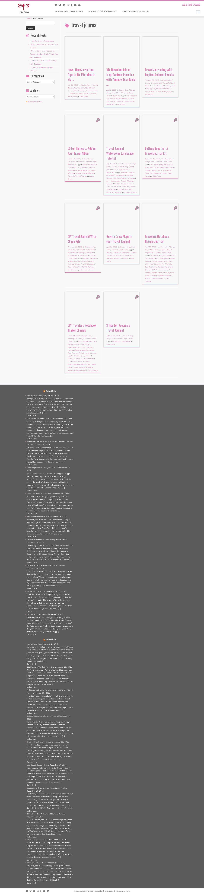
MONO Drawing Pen (157, 264)
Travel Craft (72, 176)
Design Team (72, 162)
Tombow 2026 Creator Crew (69, 11)
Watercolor (116, 96)
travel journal (72, 96)
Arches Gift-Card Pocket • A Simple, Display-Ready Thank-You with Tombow (44, 54)
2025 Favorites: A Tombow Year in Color (40, 419)
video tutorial (81, 370)
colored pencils (170, 86)
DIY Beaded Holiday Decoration (38, 591)
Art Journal (159, 86)
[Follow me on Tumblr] (72, 5)
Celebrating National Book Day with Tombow (42, 468)
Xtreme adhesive (157, 278)
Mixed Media (116, 93)
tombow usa (164, 270)
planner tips (79, 356)
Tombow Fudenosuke (75, 361)
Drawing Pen (164, 258)
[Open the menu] (198, 12)
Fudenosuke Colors (75, 94)
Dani (173, 255)
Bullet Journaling (79, 91)
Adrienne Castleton (128, 172)
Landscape (131, 178)
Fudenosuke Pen (74, 347)
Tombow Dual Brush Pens (123, 184)
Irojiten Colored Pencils (161, 89)
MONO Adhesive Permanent (164, 167)
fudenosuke (85, 344)
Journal (154, 261)
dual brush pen (131, 96)
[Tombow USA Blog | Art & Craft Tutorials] (23, 8)
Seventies (120, 101)
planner (70, 350)
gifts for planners (87, 347)
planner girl (86, 353)
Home (28, 18)
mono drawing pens (113, 181)
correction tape (92, 91)
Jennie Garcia (92, 164)
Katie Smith (83, 96)
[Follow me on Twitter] (61, 5)
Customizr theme (124, 891)
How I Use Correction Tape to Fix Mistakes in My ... (81, 75)
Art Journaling (166, 80)
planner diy (77, 353)
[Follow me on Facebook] (65, 5)
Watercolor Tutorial (113, 192)
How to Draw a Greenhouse (42, 41)
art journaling (165, 255)
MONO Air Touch (90, 94)
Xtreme (148, 278)
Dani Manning (150, 258)
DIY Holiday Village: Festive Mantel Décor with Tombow (46, 566)
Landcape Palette (120, 178)
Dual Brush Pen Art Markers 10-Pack (120, 98)
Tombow (109, 184)
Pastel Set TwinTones (122, 252)
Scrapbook (72, 167)
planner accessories (81, 350)
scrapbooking (82, 167)
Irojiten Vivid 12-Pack (153, 91)
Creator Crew (85, 85)
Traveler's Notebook (113, 258)
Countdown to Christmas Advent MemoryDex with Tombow (47, 540)
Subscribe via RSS (35, 101)
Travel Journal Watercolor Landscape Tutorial (120, 153)
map (114, 101)
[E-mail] (57, 5)
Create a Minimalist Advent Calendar (39, 494)
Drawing (149, 89)
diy (157, 258)
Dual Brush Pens (74, 344)
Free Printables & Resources (135, 11)
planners (87, 356)
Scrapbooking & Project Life (78, 255)
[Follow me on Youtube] (76, 5)
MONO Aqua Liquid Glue (155, 170)
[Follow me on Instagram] (69, 5)
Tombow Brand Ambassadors (102, 11)
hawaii (108, 101)
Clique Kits (164, 164)
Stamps (78, 264)
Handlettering (123, 166)
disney (84, 164)
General (159, 83)
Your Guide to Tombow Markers (38, 517)
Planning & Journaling (86, 252)
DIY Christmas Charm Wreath (37, 614)
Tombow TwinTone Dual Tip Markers (81, 267)
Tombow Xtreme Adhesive (84, 173)
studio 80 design (128, 181)
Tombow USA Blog (51, 391)
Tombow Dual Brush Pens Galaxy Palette (121, 187)
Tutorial (120, 189)
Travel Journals (150, 275)
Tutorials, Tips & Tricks (86, 88)
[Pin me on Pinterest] (80, 5)
